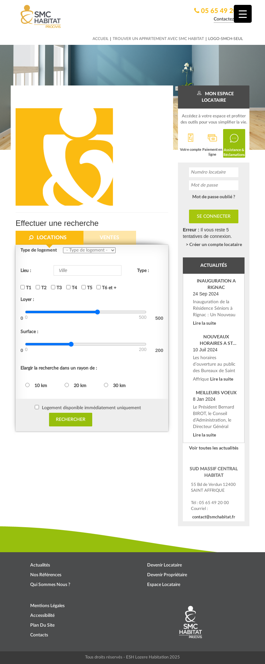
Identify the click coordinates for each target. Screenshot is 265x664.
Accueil (100, 39)
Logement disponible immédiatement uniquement (91, 408)
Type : (143, 270)
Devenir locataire (164, 565)
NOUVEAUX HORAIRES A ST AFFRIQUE (216, 340)
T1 (25, 287)
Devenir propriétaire (167, 575)
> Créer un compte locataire (214, 244)
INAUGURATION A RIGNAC (216, 284)
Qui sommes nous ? (50, 584)
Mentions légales (47, 606)
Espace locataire (163, 584)
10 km (36, 385)
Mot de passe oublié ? (213, 196)
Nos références (45, 575)
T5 (87, 287)
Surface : (29, 332)
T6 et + (106, 287)
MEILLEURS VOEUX (216, 392)
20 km (75, 385)
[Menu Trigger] (243, 14)
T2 (41, 287)
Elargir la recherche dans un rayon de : (58, 368)
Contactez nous (229, 19)
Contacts (39, 635)
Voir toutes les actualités (213, 447)
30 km (115, 385)
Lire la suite (204, 323)
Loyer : (27, 299)
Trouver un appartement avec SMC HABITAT (158, 39)
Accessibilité (42, 615)
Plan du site (42, 625)
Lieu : (25, 270)
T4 (71, 287)
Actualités (40, 565)
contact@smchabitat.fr (213, 516)
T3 (56, 287)
